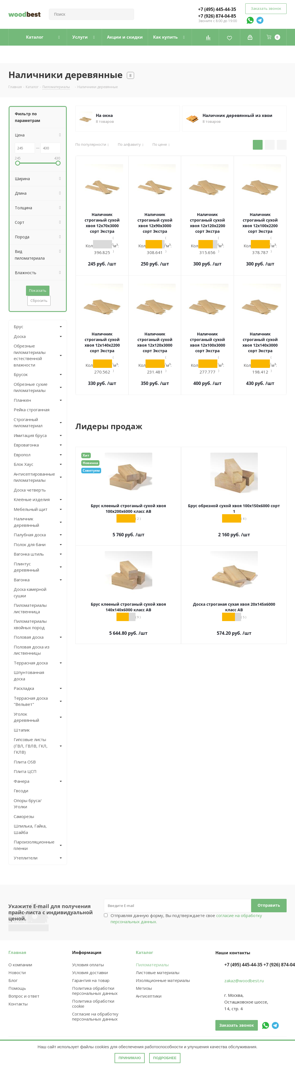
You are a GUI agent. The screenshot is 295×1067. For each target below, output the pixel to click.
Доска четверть (30, 490)
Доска (20, 336)
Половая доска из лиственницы (31, 650)
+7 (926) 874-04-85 (217, 16)
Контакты (18, 1004)
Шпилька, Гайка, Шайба (30, 829)
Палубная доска (30, 534)
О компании (20, 964)
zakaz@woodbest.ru (244, 980)
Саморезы (24, 816)
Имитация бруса (30, 435)
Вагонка (22, 579)
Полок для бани (30, 544)
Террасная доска (31, 663)
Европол (22, 454)
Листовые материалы (157, 972)
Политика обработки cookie (93, 1003)
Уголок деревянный (26, 717)
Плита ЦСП (25, 771)
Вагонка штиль (29, 554)
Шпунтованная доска (29, 675)
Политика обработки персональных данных (95, 990)
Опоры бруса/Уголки (28, 804)
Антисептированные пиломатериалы (33, 477)
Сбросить (38, 300)
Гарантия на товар (91, 980)
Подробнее (164, 1058)
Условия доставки (90, 972)
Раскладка (24, 688)
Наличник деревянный (26, 522)
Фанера (21, 781)
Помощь (17, 988)
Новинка (90, 462)
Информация (86, 952)
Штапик (22, 730)
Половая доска (29, 637)
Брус (18, 326)
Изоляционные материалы (163, 980)
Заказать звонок (266, 8)
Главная (17, 952)
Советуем (91, 470)
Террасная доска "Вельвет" (31, 701)
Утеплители (25, 858)
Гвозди (21, 790)
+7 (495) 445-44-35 (217, 9)
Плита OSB (25, 762)
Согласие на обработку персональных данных (95, 1016)
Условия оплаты (88, 964)
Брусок (21, 374)
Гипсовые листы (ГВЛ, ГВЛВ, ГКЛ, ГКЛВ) (30, 746)
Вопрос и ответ (23, 996)
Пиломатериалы (152, 964)
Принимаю (129, 1058)
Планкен (22, 400)
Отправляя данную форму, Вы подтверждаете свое (186, 918)
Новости (17, 972)
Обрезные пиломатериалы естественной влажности (30, 355)
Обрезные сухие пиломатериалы (30, 387)
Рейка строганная (31, 409)
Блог (13, 980)
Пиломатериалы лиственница (30, 608)
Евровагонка (26, 445)
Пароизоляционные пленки (33, 845)
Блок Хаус (23, 464)
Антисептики (148, 996)
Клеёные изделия (32, 499)
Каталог (144, 952)
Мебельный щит (30, 509)
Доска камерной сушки (30, 592)
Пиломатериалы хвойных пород (30, 624)
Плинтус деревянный (26, 567)
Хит (86, 455)
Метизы (144, 988)
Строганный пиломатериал (28, 423)
